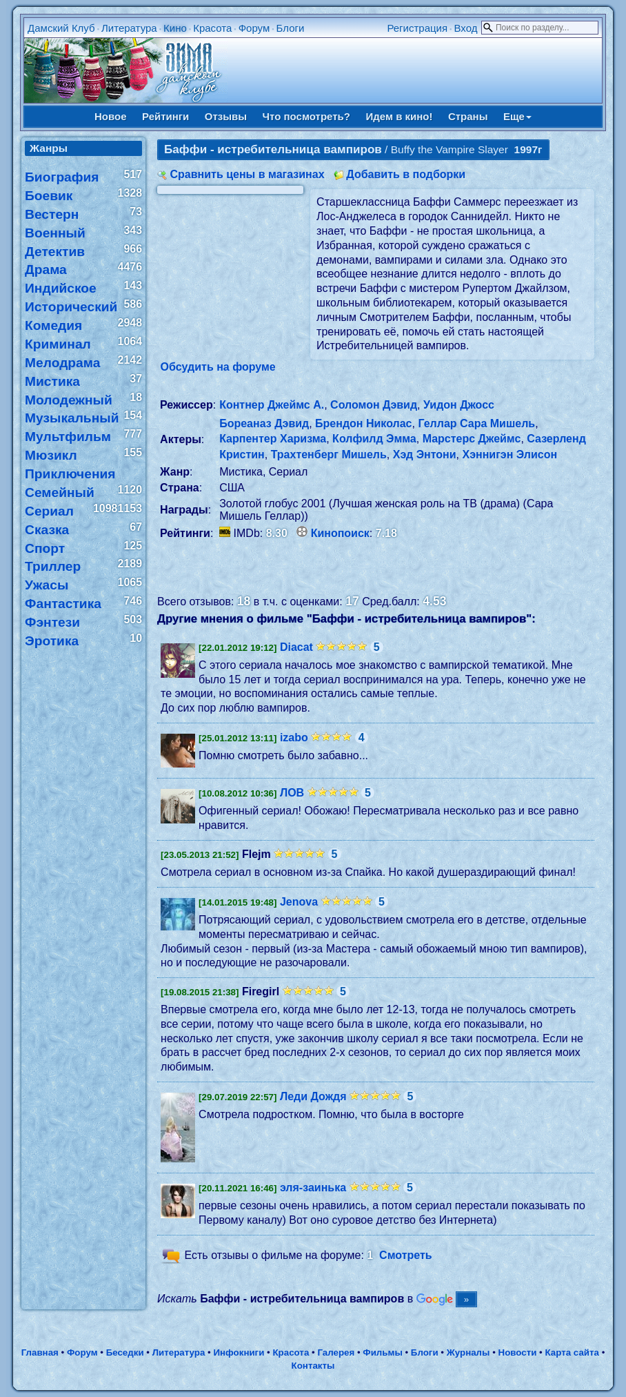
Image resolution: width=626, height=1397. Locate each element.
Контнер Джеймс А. (271, 405)
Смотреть (405, 1255)
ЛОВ (292, 793)
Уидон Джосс (458, 405)
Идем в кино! (398, 116)
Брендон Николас (363, 423)
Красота (212, 28)
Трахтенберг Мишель (329, 454)
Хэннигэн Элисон (509, 454)
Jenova (299, 902)
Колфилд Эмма (374, 438)
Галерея (335, 1352)
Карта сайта (572, 1352)
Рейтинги (165, 116)
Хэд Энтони (424, 454)
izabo (294, 737)
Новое (110, 116)
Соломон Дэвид (373, 405)
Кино (175, 28)
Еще (517, 116)
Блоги (290, 28)
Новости (517, 1352)
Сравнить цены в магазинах (247, 174)
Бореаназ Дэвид (264, 423)
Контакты (313, 1365)
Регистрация (417, 28)
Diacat (296, 647)
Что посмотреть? (306, 116)
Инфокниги (238, 1352)
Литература (129, 28)
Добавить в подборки (405, 174)
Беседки (125, 1352)
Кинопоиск (340, 533)
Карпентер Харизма (272, 438)
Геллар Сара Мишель (476, 423)
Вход (465, 28)
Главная (40, 1352)
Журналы (468, 1352)
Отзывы (226, 116)
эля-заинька (313, 1187)
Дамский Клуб (61, 28)
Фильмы (382, 1352)
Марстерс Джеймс (472, 438)
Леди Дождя (313, 1096)
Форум (254, 28)
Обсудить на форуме (218, 367)
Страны (468, 116)
